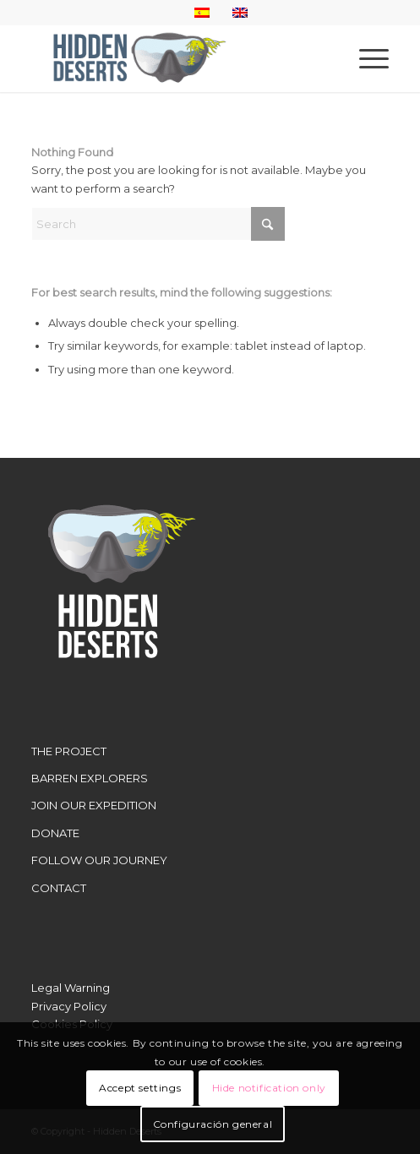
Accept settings (140, 1087)
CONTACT (58, 888)
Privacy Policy (68, 1006)
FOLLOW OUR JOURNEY (99, 860)
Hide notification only (269, 1087)
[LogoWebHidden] (174, 58)
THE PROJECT (68, 751)
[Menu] (365, 58)
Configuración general (213, 1124)
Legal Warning (70, 987)
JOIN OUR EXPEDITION (93, 805)
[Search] (158, 224)
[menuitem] (365, 58)
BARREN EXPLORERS (89, 778)
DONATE (55, 833)
